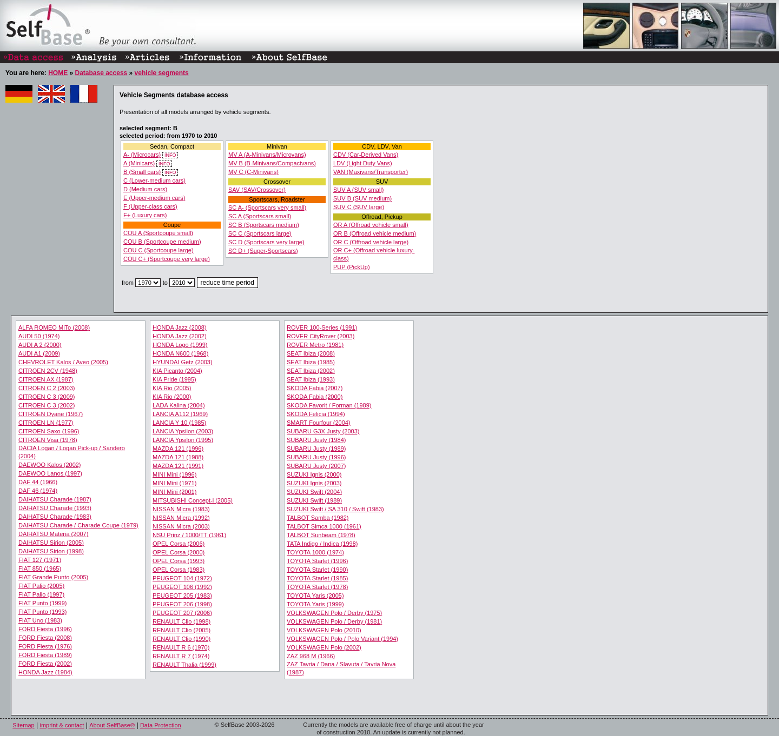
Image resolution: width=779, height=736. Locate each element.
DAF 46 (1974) (37, 490)
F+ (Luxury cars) (145, 215)
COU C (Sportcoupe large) (158, 250)
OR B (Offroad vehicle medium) (374, 233)
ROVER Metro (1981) (315, 345)
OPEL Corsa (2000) (178, 552)
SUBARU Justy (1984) (316, 440)
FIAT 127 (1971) (39, 560)
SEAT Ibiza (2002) (311, 370)
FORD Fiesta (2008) (45, 637)
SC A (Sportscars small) (259, 216)
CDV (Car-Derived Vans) (365, 154)
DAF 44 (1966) (37, 482)
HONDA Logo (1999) (180, 345)
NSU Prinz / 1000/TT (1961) (189, 535)
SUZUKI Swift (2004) (314, 492)
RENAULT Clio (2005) (181, 630)
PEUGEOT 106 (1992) (182, 587)
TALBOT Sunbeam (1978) (321, 535)
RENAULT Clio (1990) (181, 638)
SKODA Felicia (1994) (316, 414)
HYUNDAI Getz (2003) (183, 362)
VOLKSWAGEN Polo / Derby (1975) (334, 613)
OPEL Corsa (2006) (178, 543)
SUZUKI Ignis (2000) (314, 474)
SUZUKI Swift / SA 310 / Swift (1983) (335, 509)
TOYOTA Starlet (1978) (317, 587)
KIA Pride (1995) (174, 379)
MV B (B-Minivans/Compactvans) (272, 163)
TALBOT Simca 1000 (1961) (324, 526)
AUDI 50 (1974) (39, 336)
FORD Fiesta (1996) (45, 629)
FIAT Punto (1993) (42, 611)
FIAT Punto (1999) (42, 603)
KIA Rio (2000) (172, 396)
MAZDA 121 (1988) (178, 457)
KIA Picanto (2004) (177, 370)
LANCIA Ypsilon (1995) (183, 440)
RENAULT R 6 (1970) (181, 647)
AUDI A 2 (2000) (40, 345)
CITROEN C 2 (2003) (46, 388)
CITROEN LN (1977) (45, 422)
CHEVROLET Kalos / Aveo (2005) (63, 362)
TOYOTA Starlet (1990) (317, 569)
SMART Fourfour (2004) (319, 422)
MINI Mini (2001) (174, 492)
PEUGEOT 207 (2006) (182, 613)
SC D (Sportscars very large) (266, 242)
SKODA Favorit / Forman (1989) (329, 405)
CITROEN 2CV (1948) (47, 370)
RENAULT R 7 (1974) (181, 656)
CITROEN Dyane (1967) (50, 414)
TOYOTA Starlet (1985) (317, 578)
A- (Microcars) (142, 154)
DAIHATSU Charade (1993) (54, 508)
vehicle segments (162, 73)
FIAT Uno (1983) (40, 620)
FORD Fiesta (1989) (45, 655)
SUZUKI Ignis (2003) (314, 483)
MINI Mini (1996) (174, 474)
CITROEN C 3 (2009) (46, 396)
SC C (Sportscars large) (260, 233)
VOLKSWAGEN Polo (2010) (324, 630)
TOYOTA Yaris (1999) (315, 604)
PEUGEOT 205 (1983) (182, 595)
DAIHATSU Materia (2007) (53, 534)
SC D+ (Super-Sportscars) (263, 250)
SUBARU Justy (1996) (316, 457)
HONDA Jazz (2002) (180, 336)
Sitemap (23, 725)
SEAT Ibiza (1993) (311, 379)
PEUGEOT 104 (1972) (182, 578)
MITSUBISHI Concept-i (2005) (193, 500)
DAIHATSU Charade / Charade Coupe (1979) (78, 525)
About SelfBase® (112, 725)
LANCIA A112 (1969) (180, 414)
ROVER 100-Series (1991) (322, 327)
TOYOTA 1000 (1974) (315, 552)
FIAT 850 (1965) (39, 568)
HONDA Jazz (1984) (45, 672)
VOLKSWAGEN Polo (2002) (324, 647)
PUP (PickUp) (351, 267)
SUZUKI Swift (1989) (314, 500)
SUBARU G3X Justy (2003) (323, 431)
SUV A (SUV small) (358, 189)
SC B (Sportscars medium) (263, 225)
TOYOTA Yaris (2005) (315, 595)
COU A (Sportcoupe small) (158, 233)
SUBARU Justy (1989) (316, 448)
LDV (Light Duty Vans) (362, 163)
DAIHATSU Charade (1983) (54, 516)
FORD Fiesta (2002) (45, 663)
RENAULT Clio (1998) (181, 621)
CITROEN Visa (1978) (47, 440)
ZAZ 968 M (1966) (311, 656)
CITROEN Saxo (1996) (48, 431)
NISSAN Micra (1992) (181, 517)
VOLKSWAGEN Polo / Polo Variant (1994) (342, 638)
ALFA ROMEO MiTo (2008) (54, 327)
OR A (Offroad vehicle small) (370, 225)
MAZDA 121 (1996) (178, 448)
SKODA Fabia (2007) (314, 388)
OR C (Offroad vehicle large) (370, 242)
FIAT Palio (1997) (41, 594)
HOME (58, 73)
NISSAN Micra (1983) (181, 509)
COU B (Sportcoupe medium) (162, 241)
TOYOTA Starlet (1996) (317, 561)
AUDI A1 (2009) (39, 353)
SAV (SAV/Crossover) (257, 189)
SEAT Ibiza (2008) (311, 353)
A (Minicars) (139, 163)
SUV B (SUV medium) (362, 198)
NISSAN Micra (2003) (181, 526)
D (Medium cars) (145, 189)
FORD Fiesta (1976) (45, 646)
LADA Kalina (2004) (179, 405)
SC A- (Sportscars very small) (267, 207)
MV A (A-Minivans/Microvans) (267, 154)
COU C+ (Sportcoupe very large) (166, 259)
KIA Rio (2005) (172, 388)
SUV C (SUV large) (358, 207)
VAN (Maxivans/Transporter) (370, 172)
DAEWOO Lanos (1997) (50, 473)
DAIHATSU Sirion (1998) (51, 551)
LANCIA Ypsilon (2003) (183, 431)
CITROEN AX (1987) (45, 379)
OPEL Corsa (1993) (178, 561)
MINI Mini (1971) (174, 483)
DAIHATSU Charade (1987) (54, 499)
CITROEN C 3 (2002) (46, 405)
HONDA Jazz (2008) (180, 327)
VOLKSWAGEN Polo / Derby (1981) (334, 621)
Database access (101, 73)
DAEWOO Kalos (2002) (49, 464)
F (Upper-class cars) (150, 206)
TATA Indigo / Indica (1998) (322, 543)
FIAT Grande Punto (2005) (53, 577)
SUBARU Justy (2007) (316, 466)
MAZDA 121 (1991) (178, 466)
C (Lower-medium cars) (154, 180)
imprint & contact (61, 725)
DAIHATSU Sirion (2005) (51, 542)
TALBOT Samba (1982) (318, 517)
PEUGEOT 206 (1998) (182, 604)
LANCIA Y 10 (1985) (179, 422)
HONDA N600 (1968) (180, 353)
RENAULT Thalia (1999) (184, 664)
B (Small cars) (142, 172)
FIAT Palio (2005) (41, 586)
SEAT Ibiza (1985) (311, 362)
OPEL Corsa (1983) (178, 569)
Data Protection (160, 725)
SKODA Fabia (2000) (314, 396)
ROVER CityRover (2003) (320, 336)
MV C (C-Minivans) (253, 172)
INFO (170, 155)
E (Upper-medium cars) (154, 198)
